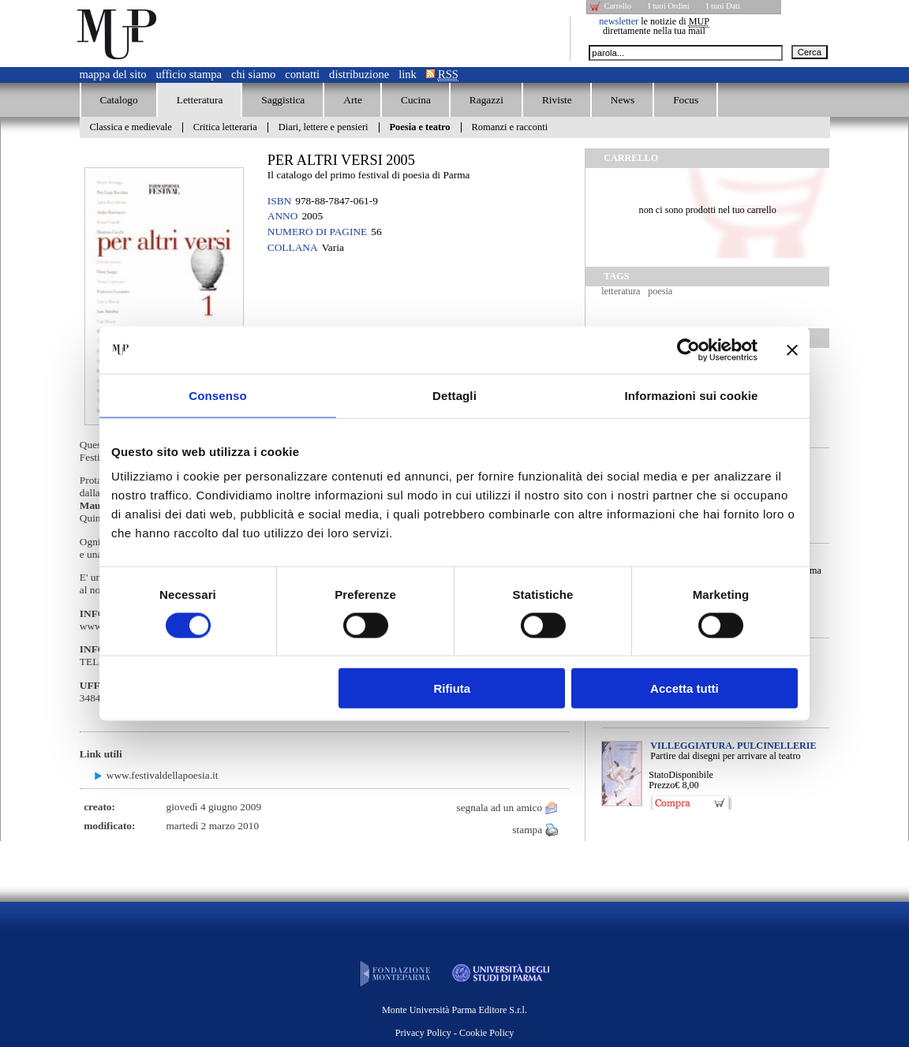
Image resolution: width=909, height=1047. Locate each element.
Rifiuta (452, 688)
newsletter (618, 21)
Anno (282, 216)
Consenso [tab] (217, 395)
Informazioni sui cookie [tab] (691, 395)
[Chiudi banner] (792, 349)
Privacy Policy (423, 1032)
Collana (292, 247)
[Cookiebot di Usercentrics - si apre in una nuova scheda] (688, 349)
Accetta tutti (684, 688)
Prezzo (662, 785)
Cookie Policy (486, 1032)
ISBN (279, 201)
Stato (658, 774)
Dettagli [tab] (454, 395)
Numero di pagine (317, 231)
